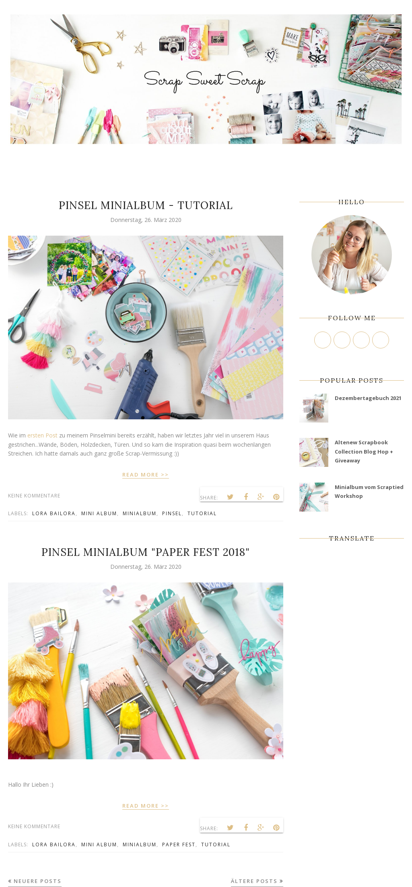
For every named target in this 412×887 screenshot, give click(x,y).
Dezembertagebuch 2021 (368, 398)
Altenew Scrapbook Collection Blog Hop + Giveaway (364, 451)
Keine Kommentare (34, 495)
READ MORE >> (145, 474)
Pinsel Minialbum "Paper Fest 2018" (145, 552)
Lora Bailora (54, 513)
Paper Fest (179, 844)
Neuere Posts (38, 881)
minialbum (140, 513)
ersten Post (42, 435)
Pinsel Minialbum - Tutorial (146, 205)
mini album (99, 513)
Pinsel (172, 513)
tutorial (202, 513)
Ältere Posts (254, 881)
